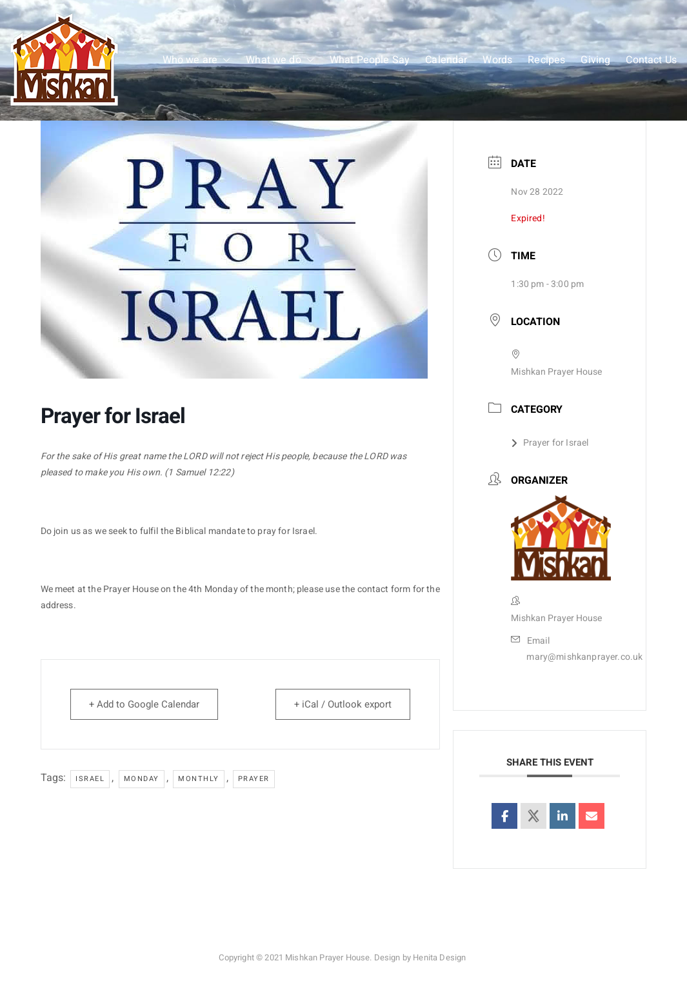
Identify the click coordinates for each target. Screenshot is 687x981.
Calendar (446, 60)
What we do (280, 60)
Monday (141, 778)
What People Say (370, 60)
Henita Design (439, 957)
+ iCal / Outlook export (343, 704)
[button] (223, 60)
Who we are (197, 60)
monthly (198, 778)
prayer (254, 778)
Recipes (546, 60)
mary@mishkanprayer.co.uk (584, 657)
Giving (595, 60)
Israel (90, 778)
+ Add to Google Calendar (144, 704)
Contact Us (651, 60)
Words (497, 60)
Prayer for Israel (549, 443)
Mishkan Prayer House (327, 957)
